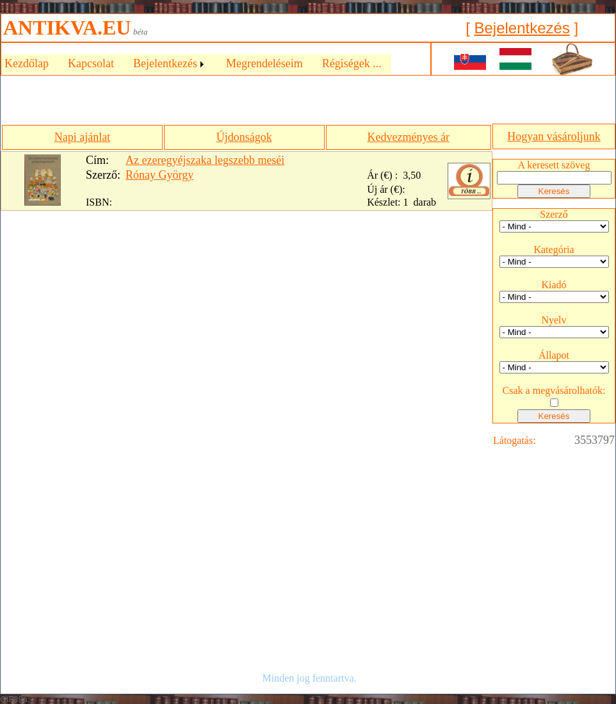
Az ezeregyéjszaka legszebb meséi (205, 160)
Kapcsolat (91, 63)
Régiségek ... (352, 63)
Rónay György (159, 174)
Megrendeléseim (264, 63)
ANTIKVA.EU (67, 27)
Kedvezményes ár (409, 137)
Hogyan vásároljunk (553, 136)
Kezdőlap (26, 63)
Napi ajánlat (82, 137)
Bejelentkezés (521, 28)
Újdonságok (244, 137)
